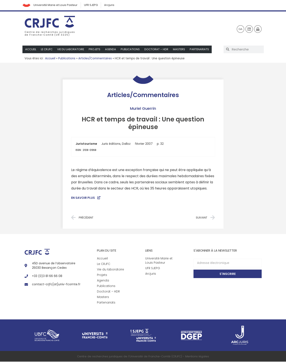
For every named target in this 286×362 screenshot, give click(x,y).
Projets (95, 49)
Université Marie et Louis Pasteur (56, 5)
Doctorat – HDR (158, 49)
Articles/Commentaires (95, 59)
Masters (180, 49)
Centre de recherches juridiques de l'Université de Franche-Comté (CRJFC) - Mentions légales (143, 357)
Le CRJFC (47, 49)
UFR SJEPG (92, 5)
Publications (131, 49)
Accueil (30, 49)
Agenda (111, 49)
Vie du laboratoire (71, 49)
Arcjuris (110, 5)
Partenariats (201, 49)
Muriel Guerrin (143, 108)
